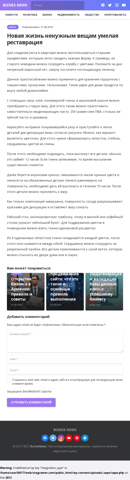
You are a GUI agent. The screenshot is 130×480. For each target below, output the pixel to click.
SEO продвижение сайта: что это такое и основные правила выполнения (64, 284)
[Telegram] (85, 437)
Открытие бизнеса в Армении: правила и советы (21, 289)
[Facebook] (102, 5)
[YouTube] (123, 5)
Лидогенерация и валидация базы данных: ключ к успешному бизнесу (106, 286)
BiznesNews (38, 446)
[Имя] (65, 359)
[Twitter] (109, 5)
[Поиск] (57, 5)
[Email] (65, 370)
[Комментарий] (65, 341)
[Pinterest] (77, 437)
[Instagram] (116, 5)
